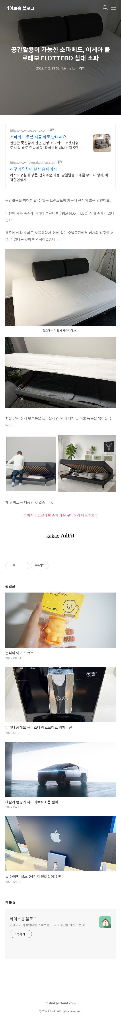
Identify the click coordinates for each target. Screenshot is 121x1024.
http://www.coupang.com (28, 130)
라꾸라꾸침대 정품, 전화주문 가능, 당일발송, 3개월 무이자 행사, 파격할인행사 (59, 177)
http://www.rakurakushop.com (32, 162)
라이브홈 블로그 (19, 8)
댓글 (10, 902)
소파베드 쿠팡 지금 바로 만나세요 (38, 137)
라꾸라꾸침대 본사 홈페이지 (33, 169)
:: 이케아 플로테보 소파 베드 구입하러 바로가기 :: (60, 515)
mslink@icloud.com (60, 1003)
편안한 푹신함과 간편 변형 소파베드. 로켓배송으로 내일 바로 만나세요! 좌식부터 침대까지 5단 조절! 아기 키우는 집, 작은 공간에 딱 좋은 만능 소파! (47, 145)
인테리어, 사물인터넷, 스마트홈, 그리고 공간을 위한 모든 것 (47, 924)
